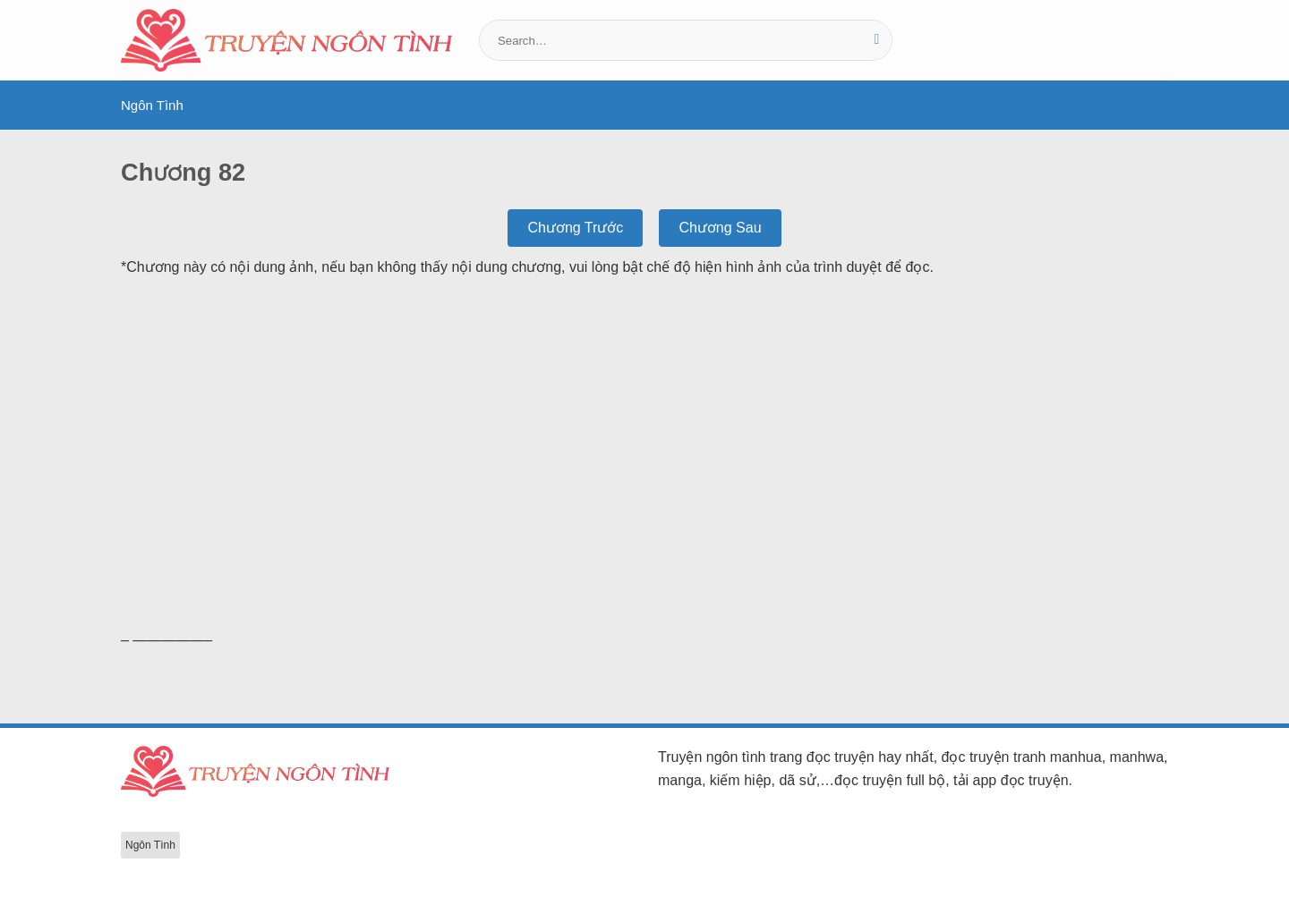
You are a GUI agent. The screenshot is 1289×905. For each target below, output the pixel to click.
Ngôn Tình (152, 105)
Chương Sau (720, 227)
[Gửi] (877, 40)
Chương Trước (575, 227)
